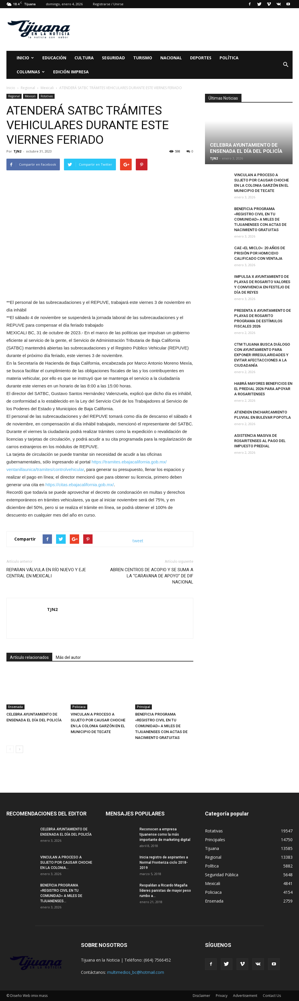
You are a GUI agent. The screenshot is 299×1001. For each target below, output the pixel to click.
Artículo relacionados (29, 657)
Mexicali (30, 96)
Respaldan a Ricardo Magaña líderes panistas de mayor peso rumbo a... (165, 890)
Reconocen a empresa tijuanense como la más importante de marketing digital (165, 834)
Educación (54, 57)
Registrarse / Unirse (108, 4)
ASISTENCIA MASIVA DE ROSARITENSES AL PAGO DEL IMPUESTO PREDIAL (260, 440)
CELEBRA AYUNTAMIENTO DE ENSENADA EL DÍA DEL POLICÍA (246, 148)
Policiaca (79, 707)
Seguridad (113, 57)
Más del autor (68, 657)
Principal (143, 707)
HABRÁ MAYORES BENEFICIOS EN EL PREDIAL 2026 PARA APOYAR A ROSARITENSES (263, 388)
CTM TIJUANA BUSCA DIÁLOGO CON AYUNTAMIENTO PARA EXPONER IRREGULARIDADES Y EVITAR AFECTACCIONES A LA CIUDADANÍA (262, 355)
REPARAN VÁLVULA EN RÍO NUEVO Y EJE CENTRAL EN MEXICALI (46, 573)
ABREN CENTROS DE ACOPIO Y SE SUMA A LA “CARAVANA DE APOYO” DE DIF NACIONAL (151, 576)
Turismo (142, 57)
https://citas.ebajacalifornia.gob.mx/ (79, 484)
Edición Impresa (71, 72)
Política (229, 57)
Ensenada (15, 707)
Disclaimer (201, 995)
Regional (14, 96)
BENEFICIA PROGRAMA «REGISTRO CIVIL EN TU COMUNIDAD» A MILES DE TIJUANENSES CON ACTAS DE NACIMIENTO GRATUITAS (161, 726)
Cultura (84, 57)
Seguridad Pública (221, 874)
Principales (215, 839)
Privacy (221, 995)
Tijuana (212, 848)
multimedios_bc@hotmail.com (135, 972)
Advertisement (245, 995)
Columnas (31, 72)
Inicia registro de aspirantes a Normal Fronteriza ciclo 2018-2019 (164, 862)
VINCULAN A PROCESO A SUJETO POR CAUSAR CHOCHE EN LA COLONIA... (66, 862)
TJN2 (17, 151)
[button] (286, 65)
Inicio (25, 57)
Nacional (171, 57)
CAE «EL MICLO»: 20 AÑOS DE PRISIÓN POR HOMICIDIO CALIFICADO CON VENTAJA (259, 253)
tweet (138, 540)
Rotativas (47, 96)
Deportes (200, 57)
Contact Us (272, 995)
